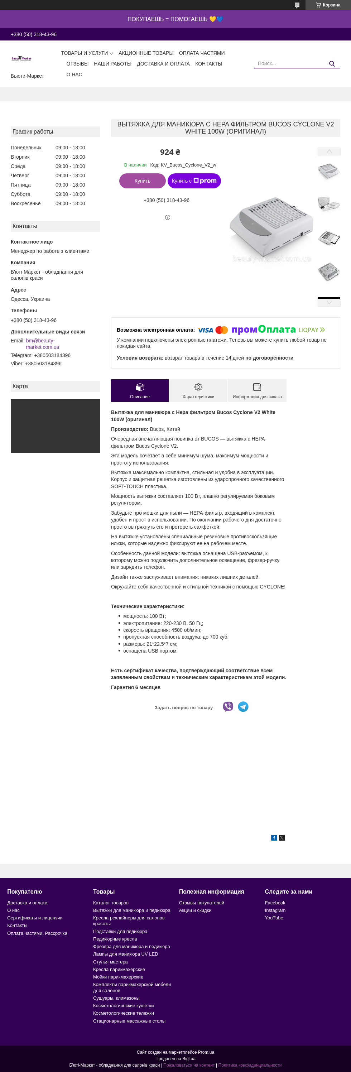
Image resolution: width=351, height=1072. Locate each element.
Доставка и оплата (163, 64)
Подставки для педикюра (120, 931)
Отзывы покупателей (202, 902)
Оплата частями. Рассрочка (37, 933)
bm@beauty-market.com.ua (42, 344)
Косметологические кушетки (123, 1005)
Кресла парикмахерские (119, 969)
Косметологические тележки (123, 1013)
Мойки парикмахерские (118, 977)
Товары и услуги (84, 53)
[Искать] (332, 63)
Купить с (194, 181)
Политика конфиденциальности (250, 1065)
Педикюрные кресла (115, 939)
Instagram (275, 910)
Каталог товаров (111, 902)
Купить (142, 181)
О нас (74, 74)
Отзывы (77, 64)
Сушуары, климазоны (116, 998)
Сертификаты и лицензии (34, 917)
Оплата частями (202, 53)
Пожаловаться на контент (189, 1065)
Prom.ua (206, 1052)
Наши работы (112, 64)
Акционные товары (146, 53)
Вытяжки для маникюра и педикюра (131, 910)
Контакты (208, 64)
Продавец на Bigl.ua (175, 1058)
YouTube (274, 917)
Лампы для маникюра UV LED (125, 954)
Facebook (275, 902)
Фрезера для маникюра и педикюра (131, 946)
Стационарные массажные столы (129, 1021)
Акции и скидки (195, 910)
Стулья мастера (110, 962)
